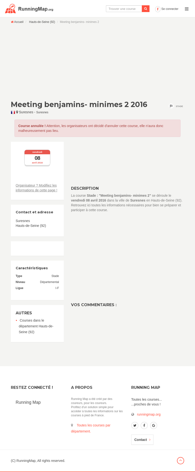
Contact (142, 440)
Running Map (28, 402)
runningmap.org (149, 414)
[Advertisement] (97, 62)
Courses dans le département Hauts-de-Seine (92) (36, 326)
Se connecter (166, 9)
